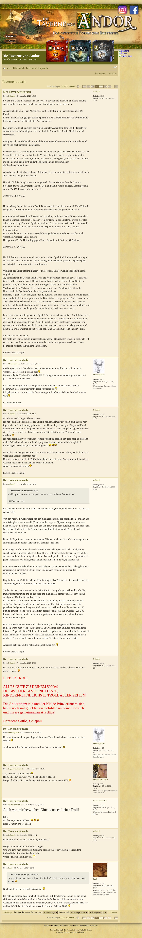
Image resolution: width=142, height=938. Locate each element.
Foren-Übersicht (15, 68)
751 (92, 86)
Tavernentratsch (14, 81)
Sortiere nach (73, 912)
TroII (10, 868)
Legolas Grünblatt (15, 769)
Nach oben (116, 355)
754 (105, 86)
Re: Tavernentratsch (17, 92)
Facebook (54, 925)
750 (88, 86)
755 (109, 86)
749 (84, 86)
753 (101, 86)
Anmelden (112, 73)
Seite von (67, 86)
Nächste (113, 912)
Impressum (84, 925)
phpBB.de (82, 932)
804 (116, 86)
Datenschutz (93, 925)
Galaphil (11, 96)
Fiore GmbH (73, 925)
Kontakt (47, 925)
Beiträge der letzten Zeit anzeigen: (36, 912)
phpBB (62, 930)
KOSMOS (64, 925)
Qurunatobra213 (15, 805)
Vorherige (7, 912)
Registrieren (100, 73)
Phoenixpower (13, 364)
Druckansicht (110, 67)
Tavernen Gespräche (37, 68)
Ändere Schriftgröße (115, 67)
